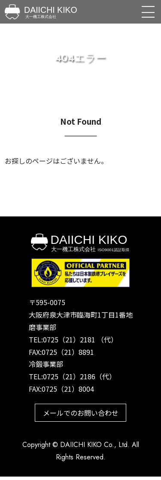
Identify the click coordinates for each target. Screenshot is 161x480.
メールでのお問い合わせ (80, 414)
